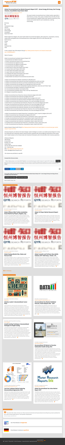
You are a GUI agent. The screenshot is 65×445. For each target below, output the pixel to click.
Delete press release (10, 177)
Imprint (6, 441)
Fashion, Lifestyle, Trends (44, 251)
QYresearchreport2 (15, 13)
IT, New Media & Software (13, 251)
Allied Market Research (39, 343)
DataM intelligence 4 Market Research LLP (42, 300)
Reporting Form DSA (33, 441)
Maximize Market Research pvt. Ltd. (10, 386)
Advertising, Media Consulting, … (15, 320)
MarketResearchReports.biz (40, 386)
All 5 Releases (7, 270)
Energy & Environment (18, 12)
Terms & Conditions (17, 441)
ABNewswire (6, 300)
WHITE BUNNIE (7, 322)
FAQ (3, 441)
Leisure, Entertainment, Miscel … (45, 209)
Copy (58, 161)
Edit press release (22, 177)
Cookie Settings (40, 441)
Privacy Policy (11, 441)
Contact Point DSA (25, 441)
